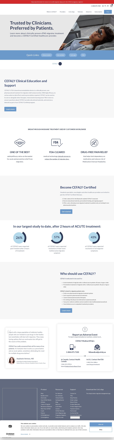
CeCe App (71, 12)
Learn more (11, 109)
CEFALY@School (45, 416)
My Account (73, 411)
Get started (67, 212)
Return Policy (73, 403)
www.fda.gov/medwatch (93, 365)
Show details (24, 437)
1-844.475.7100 (72, 353)
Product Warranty (75, 405)
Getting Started (59, 401)
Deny (100, 432)
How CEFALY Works (46, 401)
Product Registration (75, 407)
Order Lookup (74, 401)
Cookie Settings (75, 418)
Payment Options (74, 409)
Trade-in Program (45, 405)
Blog (56, 403)
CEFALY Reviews (59, 411)
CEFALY (55, 64)
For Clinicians (59, 396)
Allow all (100, 427)
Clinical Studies (59, 398)
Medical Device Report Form (73, 367)
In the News (58, 407)
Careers (57, 409)
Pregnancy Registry (60, 416)
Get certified (60, 55)
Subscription (98, 12)
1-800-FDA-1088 (91, 363)
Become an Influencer (46, 407)
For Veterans (58, 394)
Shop (107, 12)
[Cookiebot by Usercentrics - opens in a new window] (10, 437)
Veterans (80, 12)
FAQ (71, 396)
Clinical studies (47, 55)
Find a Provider (59, 418)
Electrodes (43, 398)
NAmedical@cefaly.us (97, 353)
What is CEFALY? (52, 12)
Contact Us (73, 394)
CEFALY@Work (45, 418)
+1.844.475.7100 (95, 6)
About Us (89, 12)
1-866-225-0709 (65, 365)
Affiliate (43, 403)
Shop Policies (73, 398)
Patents (43, 414)
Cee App (73, 55)
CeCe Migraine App (60, 414)
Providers (63, 12)
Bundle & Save (44, 396)
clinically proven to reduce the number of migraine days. (57, 159)
